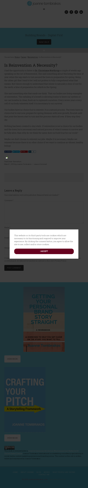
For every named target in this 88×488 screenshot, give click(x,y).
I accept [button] (44, 251)
